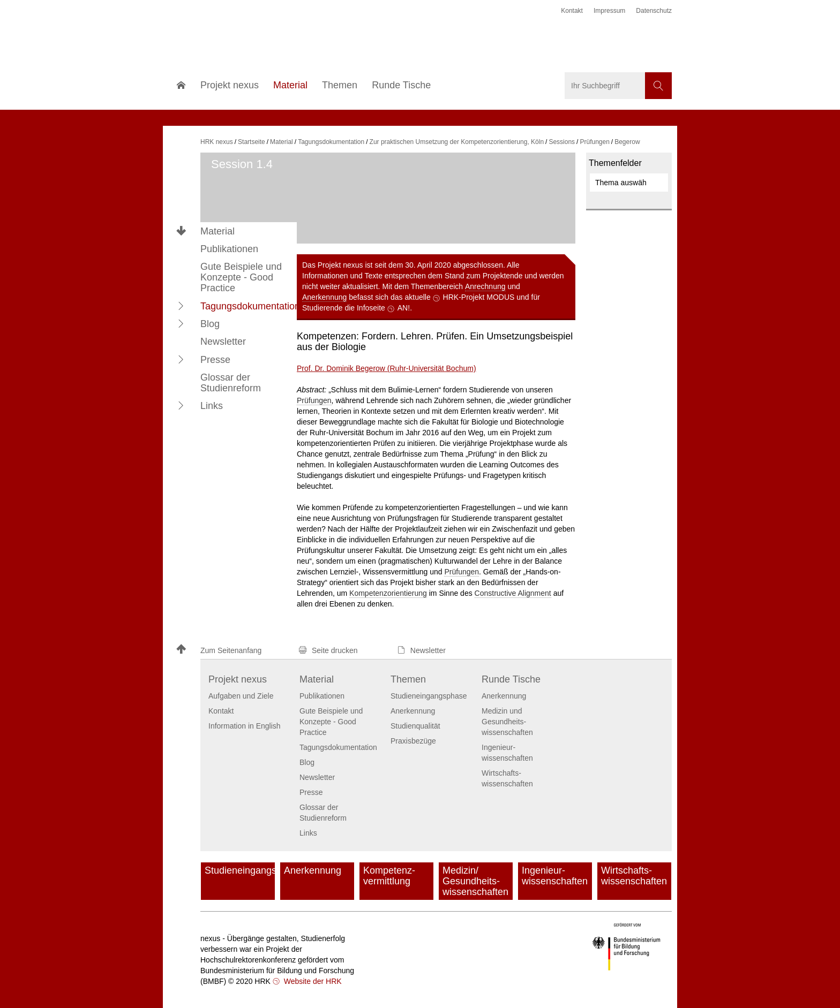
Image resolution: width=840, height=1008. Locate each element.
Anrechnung (485, 286)
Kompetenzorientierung (388, 593)
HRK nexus (216, 142)
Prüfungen (314, 400)
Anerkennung (324, 297)
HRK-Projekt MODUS (479, 297)
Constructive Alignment (513, 593)
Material (217, 231)
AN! (404, 308)
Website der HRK (312, 981)
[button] (181, 305)
